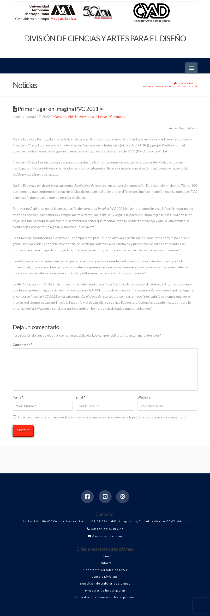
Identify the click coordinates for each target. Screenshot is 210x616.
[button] (191, 67)
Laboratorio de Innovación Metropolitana (105, 597)
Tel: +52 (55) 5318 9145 (106, 528)
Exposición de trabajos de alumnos (105, 583)
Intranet (105, 556)
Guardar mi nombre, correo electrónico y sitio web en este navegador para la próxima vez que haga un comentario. (102, 417)
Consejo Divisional (105, 576)
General (60, 117)
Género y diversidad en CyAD (105, 569)
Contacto (105, 562)
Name (18, 397)
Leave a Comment (111, 117)
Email (80, 397)
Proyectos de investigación (105, 590)
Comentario (22, 345)
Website (144, 397)
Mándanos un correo (107, 536)
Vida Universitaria (81, 117)
